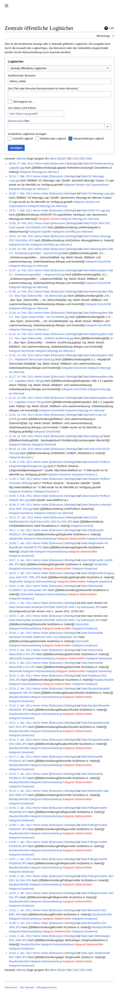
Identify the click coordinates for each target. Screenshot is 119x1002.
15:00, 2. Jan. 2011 (20, 807)
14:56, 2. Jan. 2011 (20, 876)
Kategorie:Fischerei (43, 444)
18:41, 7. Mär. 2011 (20, 210)
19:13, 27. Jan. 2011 (21, 517)
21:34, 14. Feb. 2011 (21, 312)
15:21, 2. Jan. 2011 (20, 722)
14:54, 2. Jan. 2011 (20, 893)
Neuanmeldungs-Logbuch (88, 138)
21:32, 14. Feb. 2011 (21, 334)
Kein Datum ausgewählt (24, 113)
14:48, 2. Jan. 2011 (20, 923)
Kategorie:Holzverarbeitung (40, 538)
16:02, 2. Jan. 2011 (20, 585)
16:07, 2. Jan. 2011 (20, 560)
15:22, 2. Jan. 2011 (20, 705)
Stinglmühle (16, 538)
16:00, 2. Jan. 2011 (20, 615)
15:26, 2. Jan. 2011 (20, 675)
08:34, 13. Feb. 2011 (21, 448)
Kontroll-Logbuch (23, 138)
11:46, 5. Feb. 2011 (20, 461)
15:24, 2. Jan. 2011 (20, 688)
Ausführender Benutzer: (22, 75)
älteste (21, 158)
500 (88, 158)
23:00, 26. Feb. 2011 (21, 223)
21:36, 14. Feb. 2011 (21, 291)
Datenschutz (11, 987)
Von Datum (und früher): (22, 108)
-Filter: (19, 120)
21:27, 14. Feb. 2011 (21, 376)
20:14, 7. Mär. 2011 (20, 176)
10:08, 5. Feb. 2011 (20, 504)
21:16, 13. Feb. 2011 (21, 436)
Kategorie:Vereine (48, 218)
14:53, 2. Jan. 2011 (20, 910)
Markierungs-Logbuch (53, 138)
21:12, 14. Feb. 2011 (21, 397)
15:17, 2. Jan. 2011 (20, 756)
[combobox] (59, 68)
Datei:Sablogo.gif (93, 436)
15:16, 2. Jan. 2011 (20, 773)
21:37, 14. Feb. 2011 (21, 270)
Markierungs (15, 120)
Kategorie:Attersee (20, 444)
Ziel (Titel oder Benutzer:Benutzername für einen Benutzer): (43, 88)
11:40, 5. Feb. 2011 (20, 478)
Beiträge (72, 163)
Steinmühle (26, 594)
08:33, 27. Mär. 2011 (21, 163)
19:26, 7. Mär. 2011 (20, 193)
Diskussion (58, 163)
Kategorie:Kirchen (19, 244)
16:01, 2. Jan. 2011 (20, 602)
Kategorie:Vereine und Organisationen (86, 184)
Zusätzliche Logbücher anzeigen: (27, 133)
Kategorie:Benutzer (20, 457)
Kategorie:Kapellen (40, 231)
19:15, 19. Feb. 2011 (21, 236)
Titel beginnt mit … (24, 101)
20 (64, 158)
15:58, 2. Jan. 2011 (20, 632)
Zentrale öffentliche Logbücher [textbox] (28, 68)
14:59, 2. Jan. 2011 (20, 824)
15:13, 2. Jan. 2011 (20, 790)
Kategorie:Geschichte (98, 261)
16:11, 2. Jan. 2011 (20, 530)
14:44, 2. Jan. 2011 (20, 952)
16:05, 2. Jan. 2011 (20, 573)
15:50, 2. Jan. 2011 (20, 650)
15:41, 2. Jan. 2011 (20, 662)
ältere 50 (55, 158)
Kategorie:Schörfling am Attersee (72, 231)
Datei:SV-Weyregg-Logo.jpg (97, 193)
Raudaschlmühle (104, 679)
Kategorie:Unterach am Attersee (53, 513)
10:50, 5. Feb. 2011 (20, 495)
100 (75, 158)
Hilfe (108, 28)
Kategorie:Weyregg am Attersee (38, 171)
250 (82, 158)
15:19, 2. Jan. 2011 (20, 739)
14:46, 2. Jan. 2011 (20, 936)
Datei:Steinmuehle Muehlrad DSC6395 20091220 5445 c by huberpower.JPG (55, 607)
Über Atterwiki (27, 987)
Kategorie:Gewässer (59, 474)
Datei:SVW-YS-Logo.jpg (95, 210)
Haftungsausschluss (46, 987)
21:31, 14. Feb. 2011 (21, 355)
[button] (107, 127)
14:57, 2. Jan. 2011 (20, 859)
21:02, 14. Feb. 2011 (21, 414)
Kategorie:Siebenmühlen (71, 538)
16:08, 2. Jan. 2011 (20, 543)
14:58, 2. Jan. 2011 (20, 841)
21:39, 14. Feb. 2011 (21, 248)
